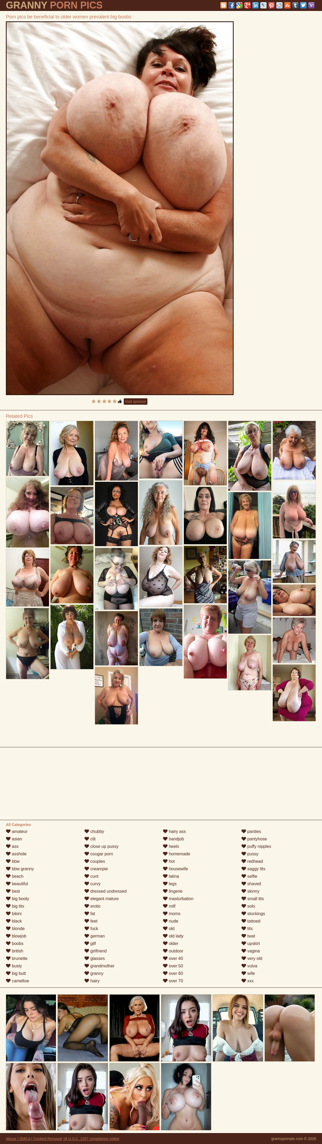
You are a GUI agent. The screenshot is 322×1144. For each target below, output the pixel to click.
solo (248, 906)
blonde (15, 928)
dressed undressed (105, 891)
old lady (173, 936)
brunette (16, 958)
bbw (13, 861)
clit (90, 839)
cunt (91, 876)
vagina (250, 951)
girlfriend (95, 951)
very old (251, 958)
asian (14, 839)
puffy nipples (256, 846)
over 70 (173, 981)
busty (14, 966)
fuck (91, 928)
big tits (15, 906)
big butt (16, 973)
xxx (247, 981)
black (14, 921)
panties (251, 831)
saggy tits (253, 869)
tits (247, 928)
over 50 (173, 966)
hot (169, 861)
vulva (249, 966)
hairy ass (174, 831)
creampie (96, 869)
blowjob (16, 936)
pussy (249, 854)
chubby (94, 831)
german (94, 936)
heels (171, 846)
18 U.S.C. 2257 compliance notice (91, 1139)
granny (93, 973)
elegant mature (101, 898)
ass (12, 846)
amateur (16, 831)
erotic (92, 906)
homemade (176, 854)
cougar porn (98, 854)
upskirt (250, 943)
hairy (92, 981)
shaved (251, 883)
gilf (90, 943)
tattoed (250, 921)
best (13, 891)
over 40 (173, 958)
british (14, 951)
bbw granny (20, 869)
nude (170, 921)
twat (248, 936)
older (170, 943)
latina (171, 876)
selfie (249, 876)
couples (94, 861)
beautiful (17, 883)
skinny (250, 891)
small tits (252, 898)
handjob (173, 839)
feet (90, 921)
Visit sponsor (135, 401)
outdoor (173, 951)
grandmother (99, 966)
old (169, 928)
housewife (175, 869)
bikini (14, 913)
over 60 (173, 973)
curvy (92, 883)
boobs (14, 943)
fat (89, 913)
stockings (253, 913)
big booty (17, 898)
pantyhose (254, 839)
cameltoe (17, 981)
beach (14, 876)
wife (248, 973)
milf (169, 906)
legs (170, 883)
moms (171, 913)
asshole (16, 854)
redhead (252, 861)
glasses (94, 958)
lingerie (173, 891)
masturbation (178, 898)
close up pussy (101, 846)
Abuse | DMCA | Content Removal (34, 1139)
